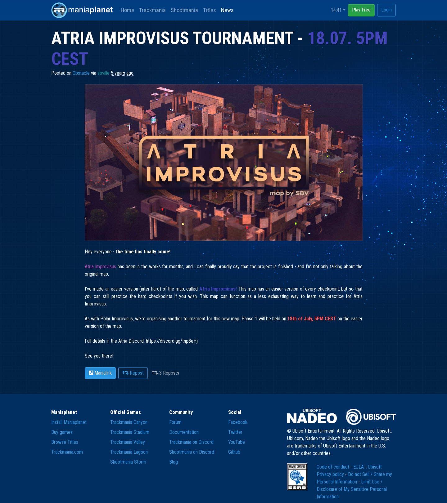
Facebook (237, 422)
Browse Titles (64, 442)
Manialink (100, 373)
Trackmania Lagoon (129, 452)
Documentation (184, 432)
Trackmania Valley (127, 442)
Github (234, 452)
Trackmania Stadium (129, 432)
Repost (133, 373)
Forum (175, 422)
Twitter (235, 432)
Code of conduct (333, 467)
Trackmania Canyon (128, 422)
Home (127, 10)
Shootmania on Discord (191, 452)
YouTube (236, 442)
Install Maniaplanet (69, 422)
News (227, 10)
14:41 (336, 10)
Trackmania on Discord (191, 442)
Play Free (361, 10)
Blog (173, 462)
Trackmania (152, 10)
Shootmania (184, 10)
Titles (209, 10)
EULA (359, 467)
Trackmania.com (67, 452)
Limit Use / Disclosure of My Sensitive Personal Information (352, 489)
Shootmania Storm (128, 462)
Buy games (62, 432)
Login (386, 10)
